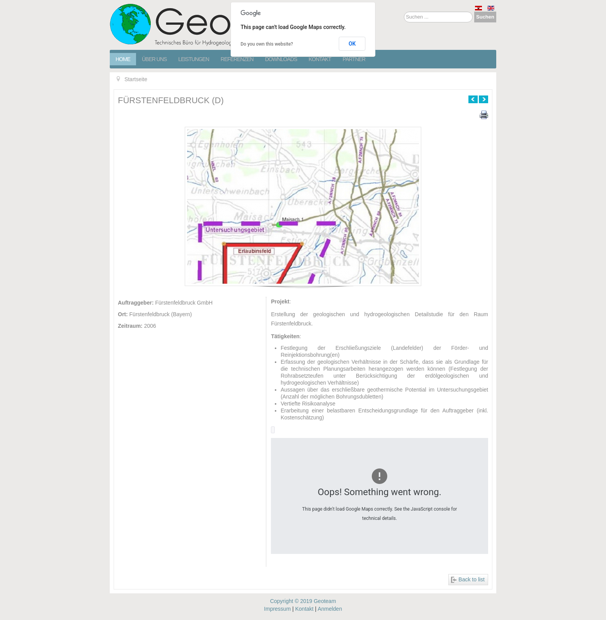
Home (123, 59)
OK (352, 44)
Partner (354, 59)
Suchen (485, 17)
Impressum (277, 609)
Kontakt (320, 59)
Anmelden (330, 609)
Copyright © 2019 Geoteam (303, 601)
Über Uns (154, 59)
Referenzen (237, 59)
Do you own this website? (267, 44)
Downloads (281, 59)
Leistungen (193, 59)
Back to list (471, 579)
